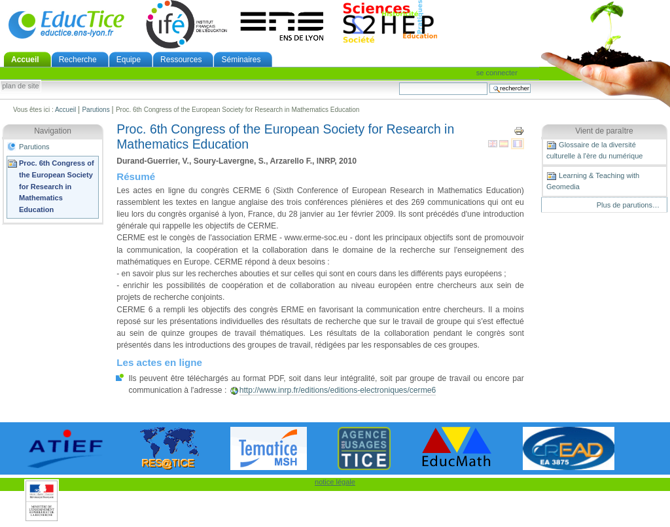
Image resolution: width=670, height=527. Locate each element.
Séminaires (240, 59)
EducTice (66, 24)
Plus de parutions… (628, 205)
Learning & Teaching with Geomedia (592, 181)
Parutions (95, 109)
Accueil (25, 59)
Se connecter (497, 73)
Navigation (52, 131)
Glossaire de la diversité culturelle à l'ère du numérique (594, 150)
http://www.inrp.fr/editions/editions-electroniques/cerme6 (337, 390)
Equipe (128, 59)
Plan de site (20, 86)
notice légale (335, 482)
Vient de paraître (604, 131)
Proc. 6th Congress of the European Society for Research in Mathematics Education (56, 186)
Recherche (78, 59)
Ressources (181, 59)
